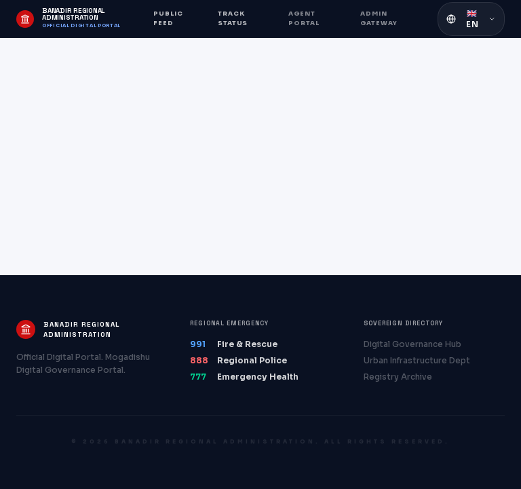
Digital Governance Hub (412, 344)
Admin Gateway (378, 18)
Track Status (233, 18)
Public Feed (168, 18)
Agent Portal (304, 18)
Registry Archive (398, 377)
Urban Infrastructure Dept (417, 360)
